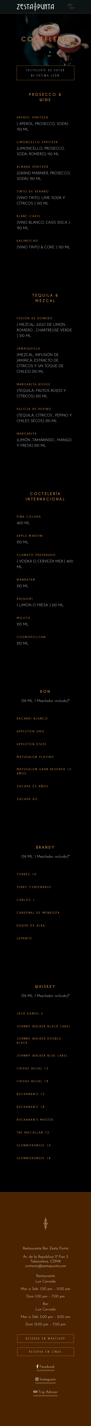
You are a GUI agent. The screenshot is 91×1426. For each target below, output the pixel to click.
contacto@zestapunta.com (45, 1266)
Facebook (45, 1368)
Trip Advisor (45, 1393)
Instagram (45, 1380)
